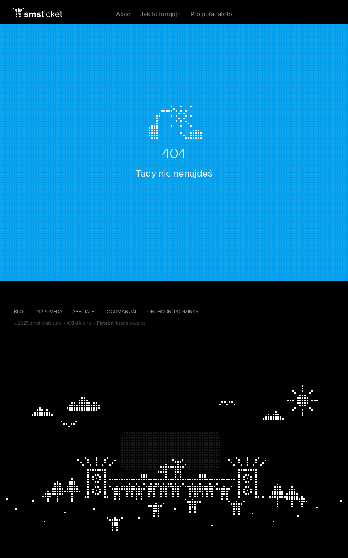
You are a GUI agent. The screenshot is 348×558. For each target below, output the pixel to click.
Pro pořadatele (211, 14)
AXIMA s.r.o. (80, 323)
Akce (123, 14)
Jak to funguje (160, 14)
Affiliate (83, 312)
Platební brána (112, 323)
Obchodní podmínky (173, 312)
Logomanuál (120, 312)
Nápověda (49, 312)
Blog (20, 312)
